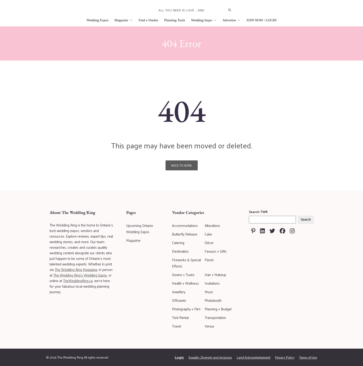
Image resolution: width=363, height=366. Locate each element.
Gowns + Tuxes (183, 274)
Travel (176, 326)
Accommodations (185, 225)
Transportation (215, 317)
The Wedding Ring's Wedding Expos (80, 275)
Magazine (123, 20)
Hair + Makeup (215, 274)
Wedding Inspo (203, 20)
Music (209, 292)
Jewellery (178, 292)
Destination (180, 251)
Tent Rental (180, 317)
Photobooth (213, 300)
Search (306, 219)
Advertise (231, 20)
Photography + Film (186, 309)
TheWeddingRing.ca (78, 280)
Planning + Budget (218, 309)
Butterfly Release (184, 234)
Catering (178, 242)
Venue (209, 326)
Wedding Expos (97, 20)
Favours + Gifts (216, 251)
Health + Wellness (185, 283)
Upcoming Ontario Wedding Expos (139, 228)
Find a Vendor (148, 20)
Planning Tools (174, 20)
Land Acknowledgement (253, 357)
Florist (209, 260)
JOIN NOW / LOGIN (261, 20)
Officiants (179, 300)
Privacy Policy (284, 357)
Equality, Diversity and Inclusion (210, 357)
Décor (209, 242)
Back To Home (181, 165)
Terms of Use (308, 357)
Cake (208, 234)
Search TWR (258, 212)
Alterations (212, 225)
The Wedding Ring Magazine (76, 269)
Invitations (212, 283)
